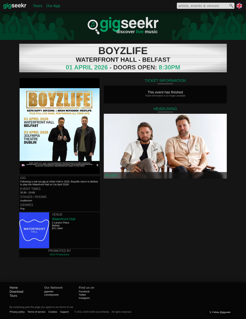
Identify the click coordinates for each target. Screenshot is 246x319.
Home (14, 287)
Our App (53, 6)
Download (16, 291)
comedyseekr (51, 294)
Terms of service (36, 311)
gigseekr (48, 291)
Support (64, 311)
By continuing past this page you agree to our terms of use (41, 307)
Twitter (82, 294)
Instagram (84, 298)
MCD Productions (59, 254)
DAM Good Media (99, 311)
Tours (37, 6)
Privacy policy (17, 311)
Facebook (84, 291)
